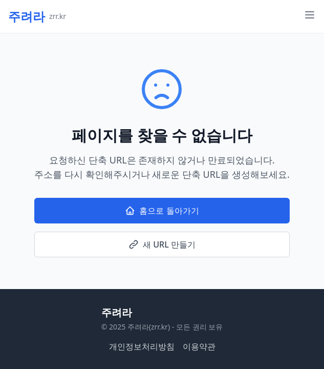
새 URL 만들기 (162, 244)
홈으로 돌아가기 (162, 210)
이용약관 (199, 346)
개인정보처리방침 (142, 346)
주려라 (116, 312)
